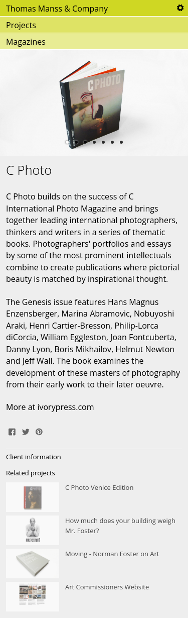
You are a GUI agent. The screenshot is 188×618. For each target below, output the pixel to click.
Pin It (39, 431)
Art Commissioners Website (94, 596)
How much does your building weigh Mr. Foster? (94, 530)
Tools (180, 8)
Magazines (26, 41)
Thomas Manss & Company (57, 8)
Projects (21, 25)
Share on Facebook (12, 431)
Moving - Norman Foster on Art (94, 563)
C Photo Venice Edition (94, 497)
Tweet (26, 431)
